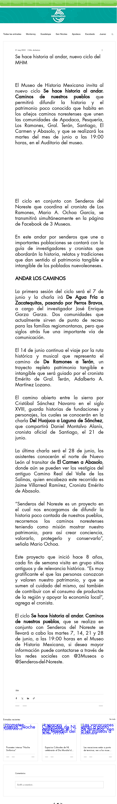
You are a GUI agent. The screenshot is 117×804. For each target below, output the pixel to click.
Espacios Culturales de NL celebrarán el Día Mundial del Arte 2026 (59, 749)
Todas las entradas (12, 34)
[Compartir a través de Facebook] (16, 698)
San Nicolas (61, 34)
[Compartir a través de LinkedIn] (28, 698)
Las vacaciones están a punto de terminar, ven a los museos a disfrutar (97, 749)
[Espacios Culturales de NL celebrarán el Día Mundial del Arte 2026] (59, 733)
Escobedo (90, 34)
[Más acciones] (102, 50)
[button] (17, 3)
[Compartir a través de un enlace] (34, 698)
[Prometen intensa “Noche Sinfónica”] (20, 733)
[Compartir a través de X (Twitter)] (22, 698)
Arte (17, 690)
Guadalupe (45, 34)
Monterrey (31, 34)
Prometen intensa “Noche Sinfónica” (18, 749)
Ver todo (112, 719)
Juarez (103, 34)
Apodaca (76, 34)
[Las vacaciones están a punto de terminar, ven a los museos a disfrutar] (98, 733)
